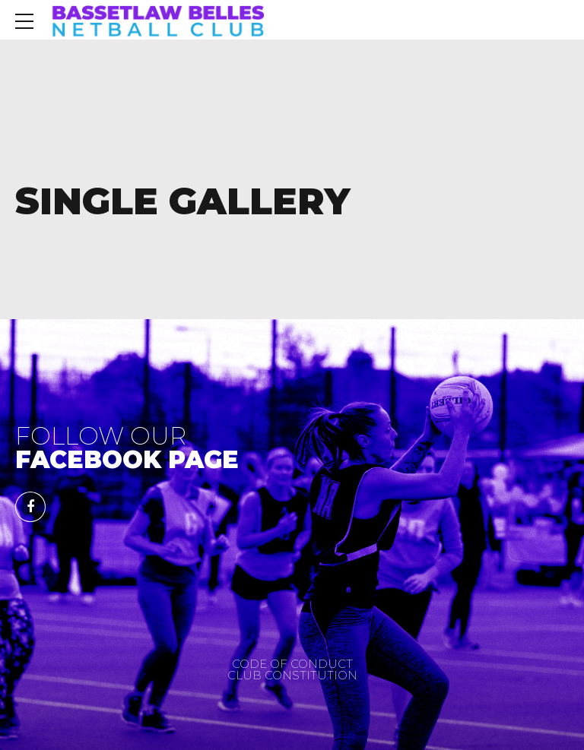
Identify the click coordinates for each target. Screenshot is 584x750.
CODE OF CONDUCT (292, 664)
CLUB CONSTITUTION (292, 675)
